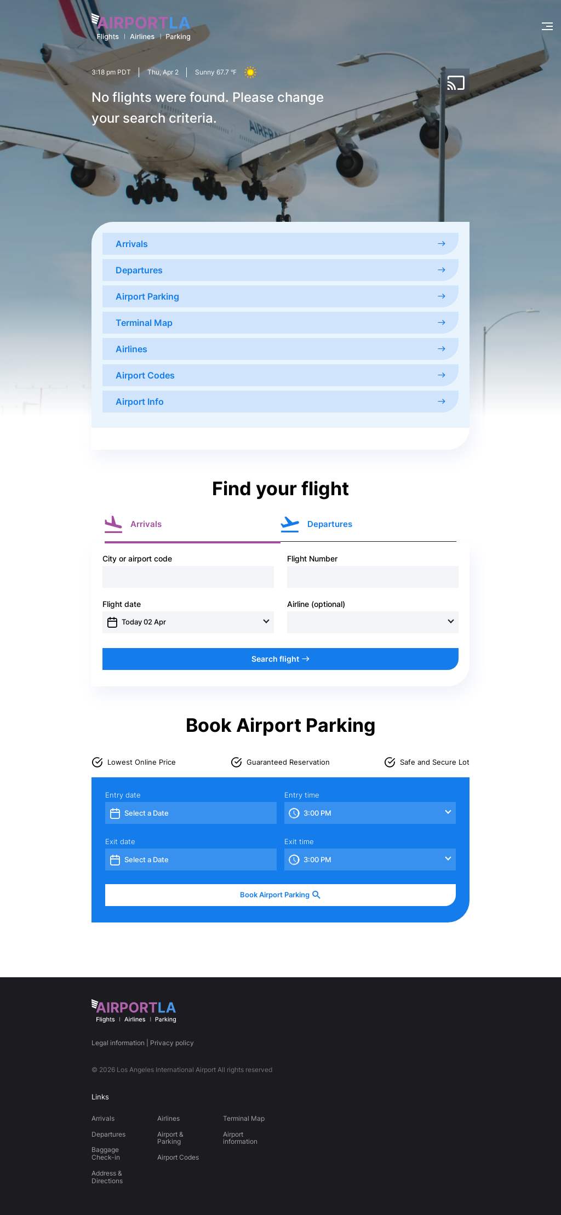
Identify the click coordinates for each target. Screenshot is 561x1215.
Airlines (280, 348)
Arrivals (280, 243)
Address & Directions (107, 1177)
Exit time (299, 842)
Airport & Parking (170, 1138)
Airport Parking (280, 296)
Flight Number (312, 558)
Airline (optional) (316, 604)
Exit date (120, 842)
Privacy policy (172, 1043)
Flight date (121, 604)
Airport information (240, 1138)
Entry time (301, 795)
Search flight (280, 658)
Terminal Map (280, 322)
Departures (280, 270)
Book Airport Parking (280, 894)
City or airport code (137, 558)
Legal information (118, 1043)
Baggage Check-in (105, 1153)
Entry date (123, 795)
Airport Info (280, 401)
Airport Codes (280, 375)
